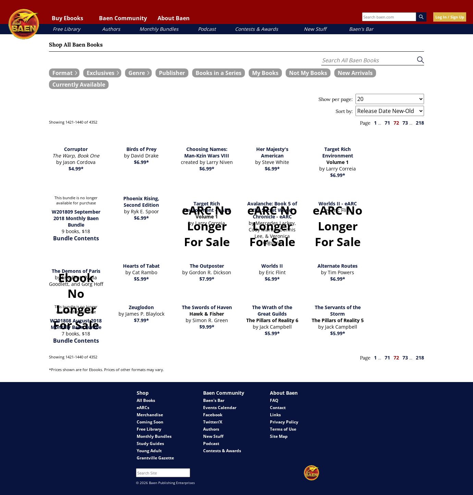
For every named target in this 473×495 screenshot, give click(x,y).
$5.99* (141, 279)
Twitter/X (212, 422)
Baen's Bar (361, 29)
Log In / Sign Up (449, 17)
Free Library (66, 29)
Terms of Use (283, 429)
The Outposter (207, 266)
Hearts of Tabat (141, 266)
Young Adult (149, 451)
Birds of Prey (141, 149)
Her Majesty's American (272, 152)
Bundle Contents (76, 238)
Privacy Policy (284, 422)
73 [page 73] (405, 122)
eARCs (143, 407)
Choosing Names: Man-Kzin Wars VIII (206, 152)
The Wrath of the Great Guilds (272, 310)
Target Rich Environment (337, 152)
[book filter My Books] (265, 72)
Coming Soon (150, 422)
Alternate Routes (338, 266)
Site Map (279, 436)
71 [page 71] (387, 122)
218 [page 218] (420, 122)
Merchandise (150, 415)
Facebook (212, 415)
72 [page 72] (396, 122)
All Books (146, 400)
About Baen (174, 18)
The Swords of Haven (207, 307)
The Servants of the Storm (338, 310)
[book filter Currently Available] (79, 84)
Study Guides (150, 443)
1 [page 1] (375, 122)
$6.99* (141, 162)
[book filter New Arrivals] (355, 72)
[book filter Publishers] (171, 72)
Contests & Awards (256, 29)
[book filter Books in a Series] (218, 72)
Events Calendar (219, 407)
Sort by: (344, 111)
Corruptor (76, 149)
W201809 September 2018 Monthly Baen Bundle (76, 218)
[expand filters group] (64, 72)
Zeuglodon (141, 307)
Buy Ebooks (67, 18)
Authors (111, 29)
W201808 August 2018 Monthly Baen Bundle (76, 323)
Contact (278, 407)
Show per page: (336, 99)
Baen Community (123, 18)
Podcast (207, 29)
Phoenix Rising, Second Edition (141, 201)
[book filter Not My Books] (308, 72)
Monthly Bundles (158, 29)
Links (275, 415)
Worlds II (272, 266)
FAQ (274, 400)
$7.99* (206, 279)
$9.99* (206, 326)
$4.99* (76, 168)
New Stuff (315, 29)
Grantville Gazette (155, 458)
